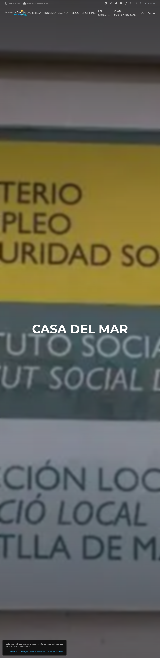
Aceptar (13, 651)
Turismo (50, 12)
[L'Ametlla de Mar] (16, 13)
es (151, 3)
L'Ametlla (34, 12)
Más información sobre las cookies (46, 651)
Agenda (63, 12)
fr (154, 3)
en (148, 3)
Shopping (89, 12)
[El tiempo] (136, 3)
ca (145, 3)
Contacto (148, 12)
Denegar (24, 651)
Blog (75, 12)
